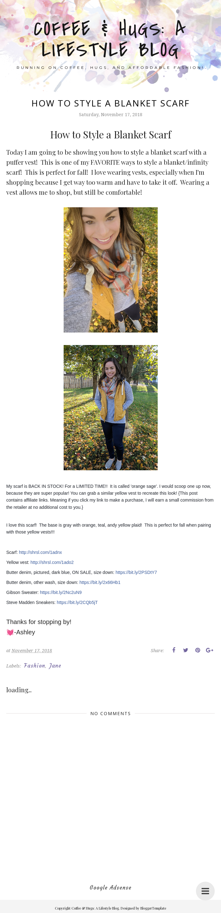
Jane (55, 665)
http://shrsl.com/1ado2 (52, 562)
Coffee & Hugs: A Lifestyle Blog (110, 39)
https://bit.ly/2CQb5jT (77, 602)
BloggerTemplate (153, 908)
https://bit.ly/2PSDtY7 (136, 572)
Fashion (34, 665)
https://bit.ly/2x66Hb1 (99, 582)
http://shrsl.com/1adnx (40, 552)
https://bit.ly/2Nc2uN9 (61, 592)
